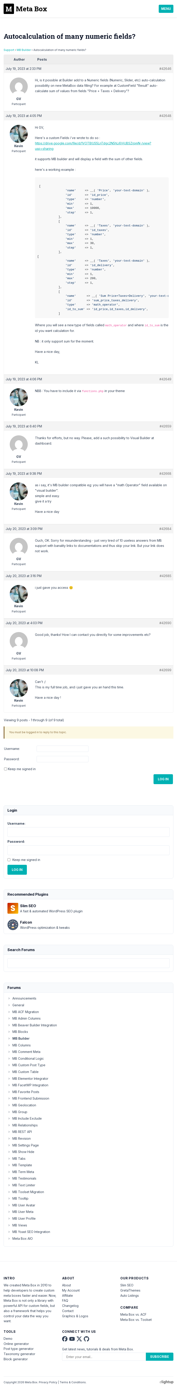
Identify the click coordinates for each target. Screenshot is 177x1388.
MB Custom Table (23, 1072)
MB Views (17, 1225)
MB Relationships (22, 1125)
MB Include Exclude (24, 1118)
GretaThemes (130, 1290)
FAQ (65, 1300)
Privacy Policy (48, 1382)
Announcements (21, 998)
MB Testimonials (21, 1178)
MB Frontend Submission (28, 1098)
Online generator (16, 1344)
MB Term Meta (20, 1172)
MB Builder (24, 50)
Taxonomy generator (19, 1354)
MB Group (17, 1112)
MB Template (19, 1165)
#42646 (165, 69)
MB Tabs (16, 1158)
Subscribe (159, 1356)
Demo (8, 1338)
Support (9, 50)
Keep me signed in (22, 769)
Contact (68, 1311)
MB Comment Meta (23, 1052)
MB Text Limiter (21, 1185)
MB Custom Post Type (26, 1065)
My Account (71, 1290)
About (66, 1285)
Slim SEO (126, 1285)
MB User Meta (20, 1212)
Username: (12, 749)
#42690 (165, 623)
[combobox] (88, 963)
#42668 (165, 473)
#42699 (165, 670)
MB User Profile (21, 1218)
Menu (166, 9)
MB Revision (19, 1138)
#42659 (165, 426)
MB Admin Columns (24, 1018)
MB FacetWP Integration (27, 1085)
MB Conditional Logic (25, 1058)
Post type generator (19, 1349)
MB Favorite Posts (23, 1092)
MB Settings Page (23, 1145)
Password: (11, 759)
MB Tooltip (17, 1198)
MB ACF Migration (23, 1012)
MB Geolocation (21, 1105)
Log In (163, 779)
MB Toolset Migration (25, 1192)
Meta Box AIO (20, 1238)
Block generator (16, 1359)
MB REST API (19, 1132)
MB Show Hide (20, 1152)
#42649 (165, 379)
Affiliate (67, 1295)
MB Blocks (17, 1032)
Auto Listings (129, 1295)
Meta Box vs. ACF (133, 1314)
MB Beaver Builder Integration (32, 1025)
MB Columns (19, 1045)
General (15, 1005)
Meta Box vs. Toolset (136, 1320)
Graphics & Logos (75, 1316)
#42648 (165, 116)
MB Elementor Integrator (27, 1078)
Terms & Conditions (73, 1382)
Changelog (70, 1306)
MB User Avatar (21, 1205)
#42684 (165, 529)
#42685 (165, 576)
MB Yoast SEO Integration (28, 1232)
